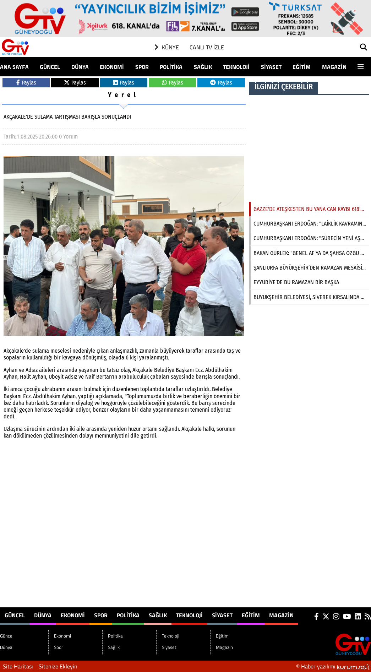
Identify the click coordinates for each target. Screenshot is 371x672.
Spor (142, 67)
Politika (171, 67)
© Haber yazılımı (333, 666)
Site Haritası (18, 666)
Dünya (80, 67)
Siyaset (271, 67)
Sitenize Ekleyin (58, 666)
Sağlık (203, 67)
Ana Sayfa (14, 67)
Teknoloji (236, 67)
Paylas (26, 82)
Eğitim (302, 67)
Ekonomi (112, 67)
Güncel (50, 67)
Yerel (123, 95)
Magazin (334, 67)
